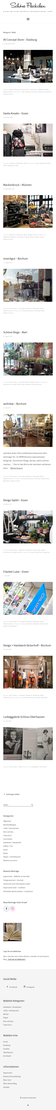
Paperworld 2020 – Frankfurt (14, 887)
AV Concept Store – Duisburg (20, 39)
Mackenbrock (21, 237)
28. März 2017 (7, 504)
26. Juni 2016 (7, 649)
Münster (32, 237)
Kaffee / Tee (8, 846)
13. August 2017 (8, 262)
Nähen (5, 165)
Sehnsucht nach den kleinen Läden (16, 884)
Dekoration (30, 310)
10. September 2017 (9, 189)
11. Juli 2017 (7, 408)
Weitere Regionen (26, 384)
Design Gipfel (34, 552)
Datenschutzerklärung (12, 1076)
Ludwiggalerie (35, 766)
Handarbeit (43, 163)
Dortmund (7, 1056)
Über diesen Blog (10, 1083)
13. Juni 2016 (7, 721)
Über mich (7, 1080)
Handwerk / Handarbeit (38, 89)
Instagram (30, 987)
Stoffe (16, 165)
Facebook (13, 987)
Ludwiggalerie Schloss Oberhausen (24, 717)
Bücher (6, 1014)
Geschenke (34, 92)
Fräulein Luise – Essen (16, 571)
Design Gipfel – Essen (15, 500)
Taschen (41, 237)
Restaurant (48, 92)
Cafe (23, 92)
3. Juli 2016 (6, 575)
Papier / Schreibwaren (12, 857)
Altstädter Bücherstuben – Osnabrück (18, 891)
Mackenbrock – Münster (17, 185)
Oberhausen (43, 766)
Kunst (35, 550)
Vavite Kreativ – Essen (15, 113)
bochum (24, 310)
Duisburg (27, 92)
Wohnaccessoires (8, 92)
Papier (5, 1017)
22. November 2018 (9, 43)
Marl (19, 384)
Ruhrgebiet (11, 165)
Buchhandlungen (9, 825)
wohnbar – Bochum (14, 404)
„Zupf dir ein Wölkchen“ (16, 959)
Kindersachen (45, 478)
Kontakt (6, 1087)
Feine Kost (7, 835)
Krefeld (6, 1049)
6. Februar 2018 (8, 117)
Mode (47, 89)
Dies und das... (25, 89)
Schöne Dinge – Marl (15, 332)
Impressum (7, 1073)
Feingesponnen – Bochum (13, 880)
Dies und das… (9, 832)
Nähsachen (6, 626)
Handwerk (41, 92)
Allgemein (7, 821)
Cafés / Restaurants (15, 89)
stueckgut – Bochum (15, 258)
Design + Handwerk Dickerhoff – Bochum (27, 645)
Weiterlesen (16, 468)
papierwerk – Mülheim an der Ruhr (16, 876)
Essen (37, 163)
